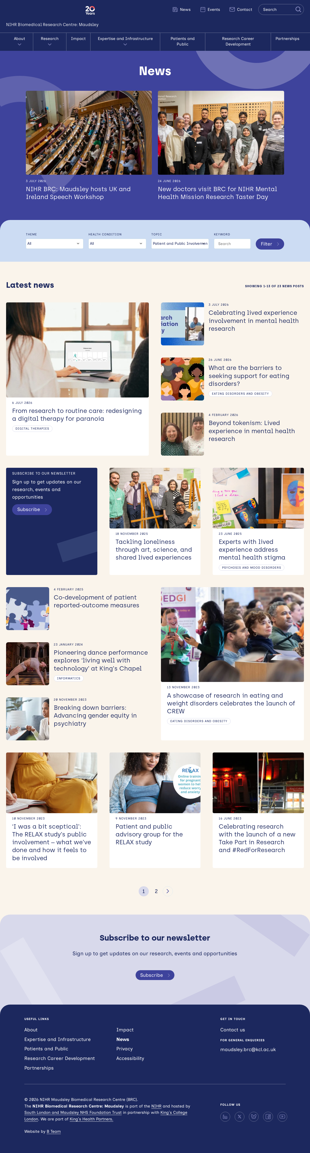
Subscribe (33, 509)
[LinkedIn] (225, 1116)
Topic (156, 234)
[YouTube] (282, 1116)
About (19, 42)
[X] (239, 1116)
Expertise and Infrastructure (125, 42)
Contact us (232, 1030)
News (181, 9)
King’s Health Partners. (91, 1119)
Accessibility (130, 1058)
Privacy (124, 1049)
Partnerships (287, 38)
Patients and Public (183, 41)
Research (50, 42)
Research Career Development (238, 41)
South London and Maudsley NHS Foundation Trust (73, 1112)
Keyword (222, 234)
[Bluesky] (254, 1116)
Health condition (105, 234)
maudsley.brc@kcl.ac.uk (248, 1049)
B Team (54, 1131)
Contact (240, 9)
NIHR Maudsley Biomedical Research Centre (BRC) (42, 10)
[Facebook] (268, 1116)
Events (210, 9)
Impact (78, 38)
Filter (271, 244)
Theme (31, 234)
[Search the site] (281, 9)
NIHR (156, 1106)
